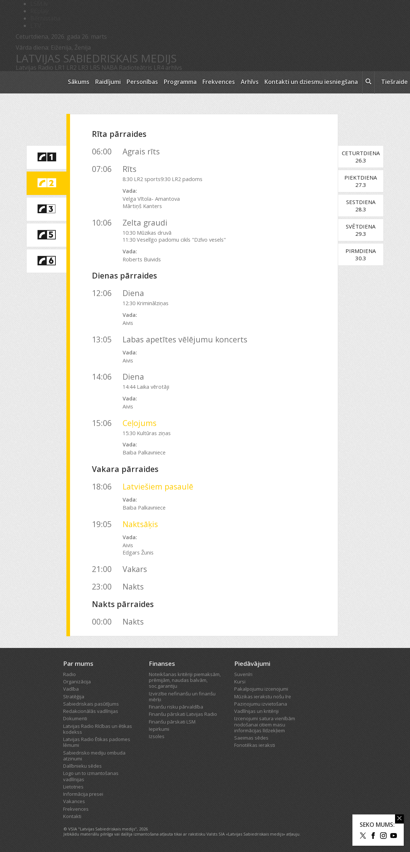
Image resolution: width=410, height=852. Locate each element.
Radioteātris (135, 68)
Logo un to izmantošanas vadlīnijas (91, 776)
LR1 (60, 68)
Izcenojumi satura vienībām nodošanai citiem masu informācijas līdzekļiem (264, 724)
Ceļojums (139, 423)
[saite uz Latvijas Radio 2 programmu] (46, 183)
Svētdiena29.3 (364, 230)
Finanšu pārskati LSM (172, 721)
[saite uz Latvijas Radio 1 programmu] (46, 157)
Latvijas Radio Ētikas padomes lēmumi (96, 742)
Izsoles (157, 736)
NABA (109, 68)
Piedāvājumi (252, 663)
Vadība (71, 689)
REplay (39, 11)
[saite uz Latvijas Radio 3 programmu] (46, 209)
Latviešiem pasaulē (158, 486)
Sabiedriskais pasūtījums (91, 704)
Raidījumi (108, 82)
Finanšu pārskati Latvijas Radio (183, 714)
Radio (69, 674)
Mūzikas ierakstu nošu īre (262, 696)
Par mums (78, 663)
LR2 (71, 68)
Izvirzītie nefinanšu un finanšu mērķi (182, 696)
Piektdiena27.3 (364, 181)
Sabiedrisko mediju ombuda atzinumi (94, 755)
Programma (180, 82)
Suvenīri (243, 674)
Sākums (78, 82)
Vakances (74, 801)
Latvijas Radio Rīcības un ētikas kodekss (97, 729)
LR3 (83, 68)
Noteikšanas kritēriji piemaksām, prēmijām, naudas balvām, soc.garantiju (185, 680)
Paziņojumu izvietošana (260, 704)
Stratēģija (73, 696)
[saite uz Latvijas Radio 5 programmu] (46, 235)
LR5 (95, 68)
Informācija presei (83, 794)
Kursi (239, 681)
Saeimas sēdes (251, 737)
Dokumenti (75, 718)
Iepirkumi (159, 729)
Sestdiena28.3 (364, 205)
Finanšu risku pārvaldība (176, 706)
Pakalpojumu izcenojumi (261, 689)
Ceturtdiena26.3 (364, 156)
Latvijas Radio (34, 68)
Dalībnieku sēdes (82, 766)
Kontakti (72, 816)
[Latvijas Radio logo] (38, 82)
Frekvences (218, 82)
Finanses (162, 663)
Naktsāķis (140, 524)
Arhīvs (250, 82)
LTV (35, 26)
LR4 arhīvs (168, 68)
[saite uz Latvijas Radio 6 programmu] (46, 261)
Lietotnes (73, 786)
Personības (142, 82)
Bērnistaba (45, 18)
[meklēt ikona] (368, 82)
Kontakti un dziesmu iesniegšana (311, 82)
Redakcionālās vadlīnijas (90, 711)
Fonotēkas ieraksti (254, 745)
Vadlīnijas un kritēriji (256, 711)
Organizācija (77, 681)
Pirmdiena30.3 (364, 254)
